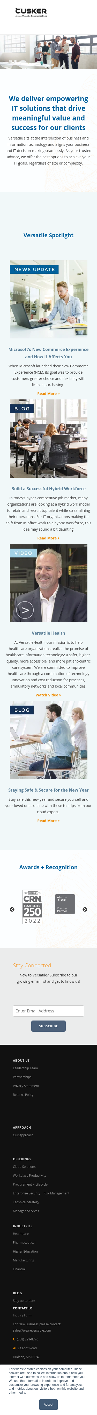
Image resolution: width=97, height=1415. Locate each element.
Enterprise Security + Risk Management (41, 1193)
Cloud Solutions (24, 1166)
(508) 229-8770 (27, 1339)
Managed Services (26, 1211)
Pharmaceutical (24, 1242)
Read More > (48, 393)
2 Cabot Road (27, 1348)
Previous (12, 909)
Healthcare (21, 1233)
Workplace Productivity (30, 1175)
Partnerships (22, 1077)
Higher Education (25, 1251)
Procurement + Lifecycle (30, 1184)
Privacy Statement (26, 1086)
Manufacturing (23, 1260)
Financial (19, 1269)
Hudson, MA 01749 (26, 1357)
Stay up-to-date (24, 1300)
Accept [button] (48, 1404)
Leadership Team (25, 1068)
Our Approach (23, 1135)
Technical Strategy (26, 1202)
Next (84, 909)
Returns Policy (23, 1094)
